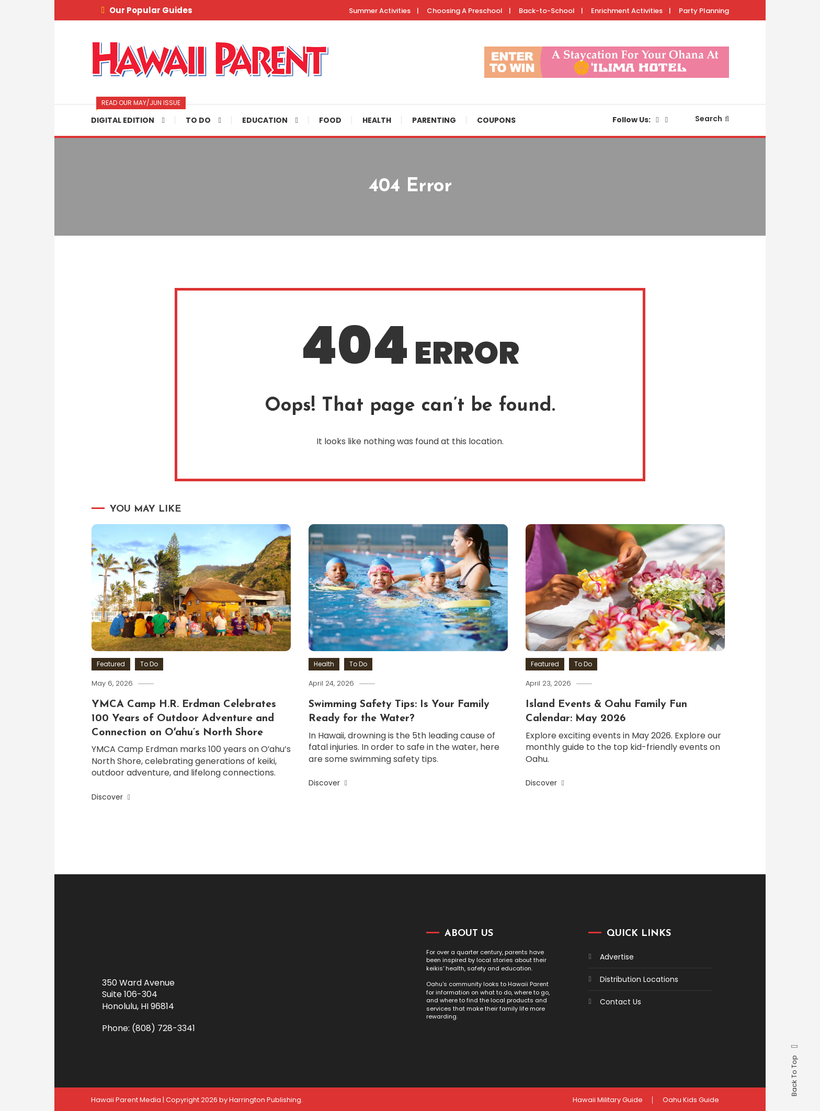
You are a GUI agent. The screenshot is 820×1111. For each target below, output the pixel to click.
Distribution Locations (639, 978)
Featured (111, 663)
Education (265, 120)
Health (376, 120)
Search (712, 118)
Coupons (496, 120)
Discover (111, 796)
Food (330, 120)
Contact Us (620, 1001)
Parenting (434, 120)
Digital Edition (133, 115)
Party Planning (704, 11)
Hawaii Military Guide (606, 1098)
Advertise (617, 956)
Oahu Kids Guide (690, 1098)
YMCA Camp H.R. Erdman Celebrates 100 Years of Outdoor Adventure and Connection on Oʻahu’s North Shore (185, 718)
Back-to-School (547, 11)
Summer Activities (380, 11)
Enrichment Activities (627, 11)
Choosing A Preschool (465, 11)
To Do (198, 120)
